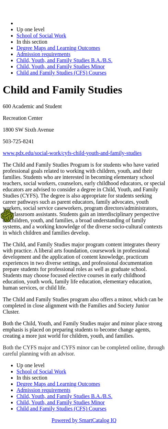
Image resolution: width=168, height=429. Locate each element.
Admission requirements (43, 54)
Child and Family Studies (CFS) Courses (61, 73)
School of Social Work (41, 35)
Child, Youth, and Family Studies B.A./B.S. (64, 60)
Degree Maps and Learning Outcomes (58, 48)
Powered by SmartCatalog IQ (84, 420)
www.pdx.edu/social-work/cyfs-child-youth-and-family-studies (72, 153)
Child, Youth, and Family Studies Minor (60, 66)
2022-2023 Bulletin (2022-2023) (52, 23)
